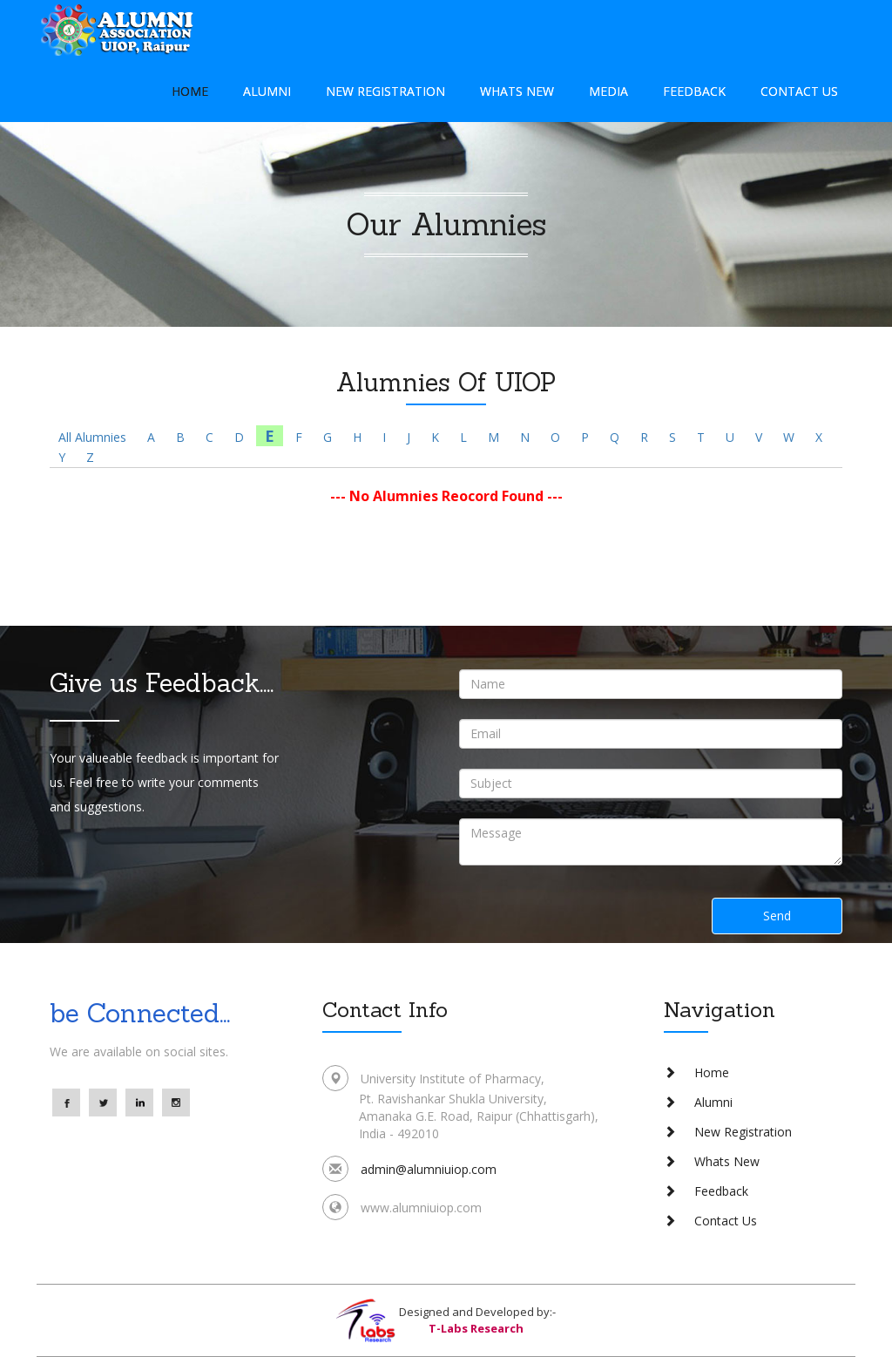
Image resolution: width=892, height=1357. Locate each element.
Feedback (694, 91)
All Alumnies (92, 437)
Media (608, 91)
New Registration (385, 91)
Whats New (517, 91)
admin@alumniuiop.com (429, 1169)
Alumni (267, 91)
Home (190, 91)
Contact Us (799, 91)
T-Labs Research (476, 1328)
